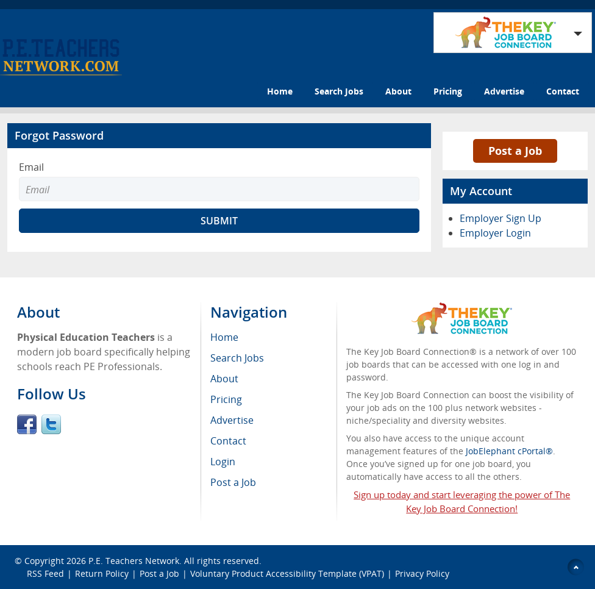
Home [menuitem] (224, 337)
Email (31, 167)
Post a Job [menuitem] (233, 482)
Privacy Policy (423, 573)
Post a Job (515, 150)
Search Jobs (339, 91)
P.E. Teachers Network (133, 560)
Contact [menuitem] (228, 441)
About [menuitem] (224, 378)
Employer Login (495, 233)
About (398, 91)
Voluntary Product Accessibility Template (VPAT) (287, 573)
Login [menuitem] (222, 461)
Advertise (504, 91)
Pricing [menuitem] (226, 399)
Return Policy (102, 573)
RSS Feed (45, 573)
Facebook (27, 424)
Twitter (51, 424)
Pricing (447, 91)
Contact (562, 91)
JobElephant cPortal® (509, 451)
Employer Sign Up (500, 218)
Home (280, 91)
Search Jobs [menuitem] (237, 358)
